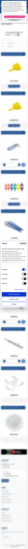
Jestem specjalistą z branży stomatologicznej (14, 16)
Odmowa (14, 304)
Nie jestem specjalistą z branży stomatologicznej (14, 20)
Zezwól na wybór (13, 299)
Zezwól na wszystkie (14, 294)
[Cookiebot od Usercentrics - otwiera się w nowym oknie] (20, 244)
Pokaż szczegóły (18, 289)
